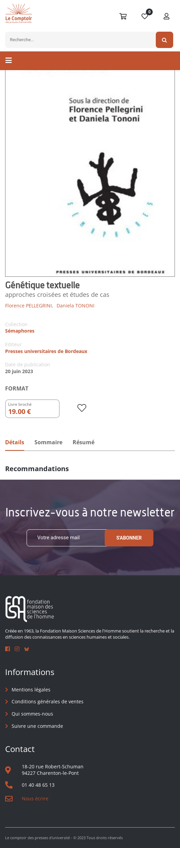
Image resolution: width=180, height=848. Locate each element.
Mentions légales (31, 689)
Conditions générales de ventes (48, 701)
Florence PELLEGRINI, (29, 305)
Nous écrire (35, 798)
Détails (14, 442)
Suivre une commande (37, 726)
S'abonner (129, 538)
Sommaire (48, 442)
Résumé (83, 442)
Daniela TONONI (75, 305)
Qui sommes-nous (32, 713)
